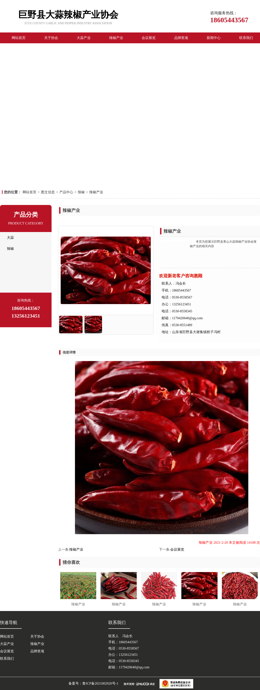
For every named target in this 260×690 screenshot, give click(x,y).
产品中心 (66, 192)
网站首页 (19, 38)
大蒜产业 (84, 38)
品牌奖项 (181, 38)
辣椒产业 (116, 38)
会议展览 (149, 38)
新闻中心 (214, 38)
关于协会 (51, 38)
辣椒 (81, 192)
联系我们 (246, 38)
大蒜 (10, 237)
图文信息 (48, 192)
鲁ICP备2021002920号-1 (100, 683)
